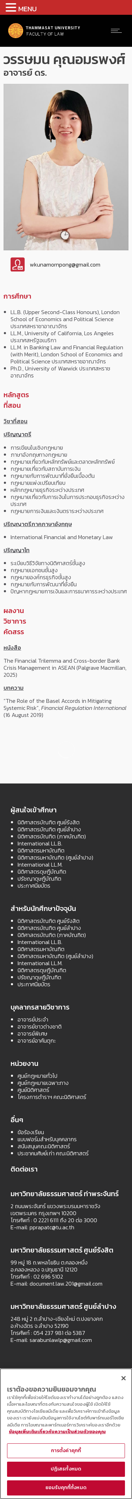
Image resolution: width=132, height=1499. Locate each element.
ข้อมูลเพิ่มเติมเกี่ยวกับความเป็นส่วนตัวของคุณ (57, 1431)
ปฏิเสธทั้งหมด (66, 1469)
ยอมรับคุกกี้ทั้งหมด (66, 1487)
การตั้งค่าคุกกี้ (66, 1450)
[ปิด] (123, 1378)
